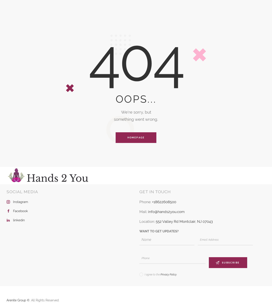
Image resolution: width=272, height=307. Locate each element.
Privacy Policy (168, 274)
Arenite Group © (18, 300)
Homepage (136, 137)
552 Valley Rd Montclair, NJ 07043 (184, 221)
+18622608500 (164, 202)
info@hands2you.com (166, 212)
